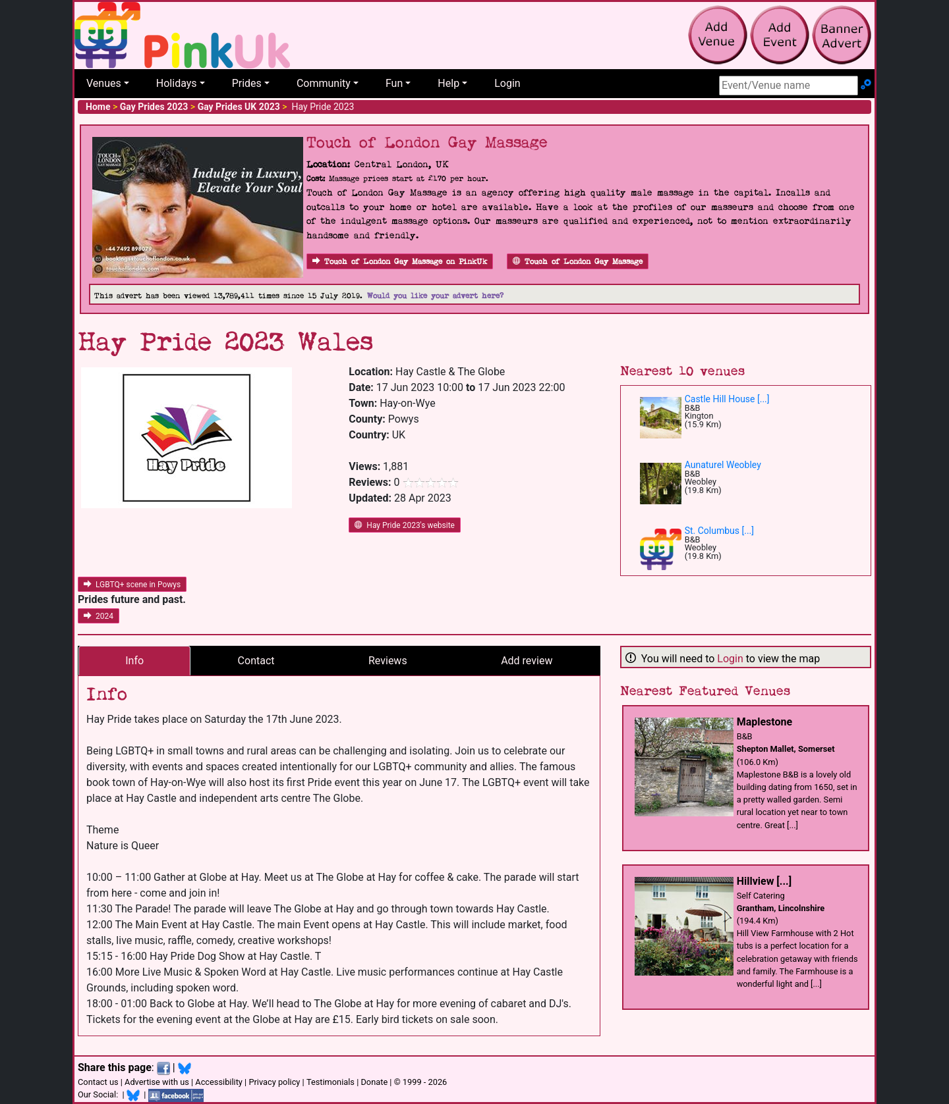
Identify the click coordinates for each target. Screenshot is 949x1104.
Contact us (98, 1082)
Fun (394, 83)
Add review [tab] (526, 660)
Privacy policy (274, 1082)
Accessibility (219, 1082)
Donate (374, 1082)
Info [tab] (134, 660)
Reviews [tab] (387, 660)
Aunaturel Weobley (723, 465)
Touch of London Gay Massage (578, 261)
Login (507, 83)
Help (448, 83)
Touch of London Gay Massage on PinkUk (399, 261)
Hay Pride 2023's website (405, 525)
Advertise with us (157, 1082)
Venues (103, 83)
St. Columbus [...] (719, 530)
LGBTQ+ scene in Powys (132, 584)
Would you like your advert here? (435, 296)
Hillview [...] (764, 881)
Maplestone (765, 722)
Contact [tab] (256, 660)
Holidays (176, 83)
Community (324, 83)
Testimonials (330, 1082)
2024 (98, 616)
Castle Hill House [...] (727, 399)
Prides (247, 83)
